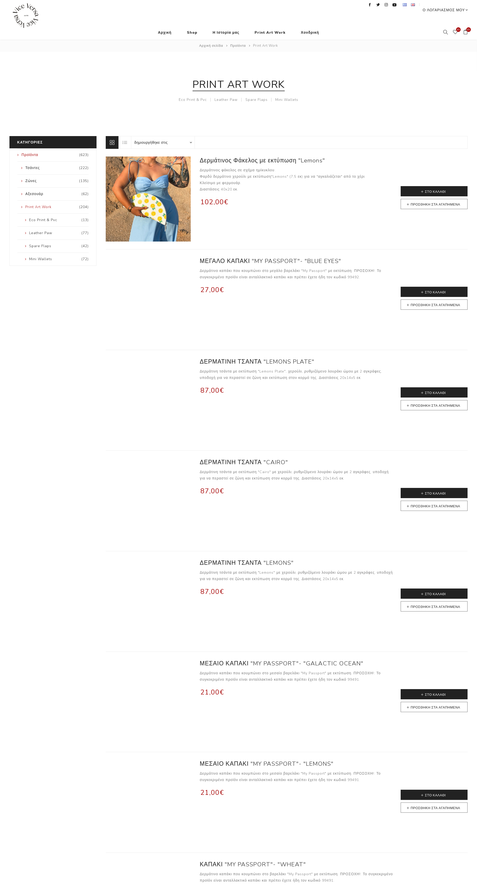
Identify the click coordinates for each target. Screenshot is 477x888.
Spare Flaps (256, 89)
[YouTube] (404, 5)
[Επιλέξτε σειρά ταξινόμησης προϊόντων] (163, 132)
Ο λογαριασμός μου (448, 5)
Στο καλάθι (435, 181)
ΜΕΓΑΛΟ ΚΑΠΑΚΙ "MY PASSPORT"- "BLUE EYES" (270, 251)
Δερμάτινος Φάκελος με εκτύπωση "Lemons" (262, 150)
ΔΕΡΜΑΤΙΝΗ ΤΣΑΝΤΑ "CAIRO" (244, 452)
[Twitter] (387, 5)
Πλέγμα (112, 132)
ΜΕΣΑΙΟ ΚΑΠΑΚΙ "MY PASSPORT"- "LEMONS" (266, 754)
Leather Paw (226, 89)
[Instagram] (395, 5)
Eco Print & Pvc (193, 89)
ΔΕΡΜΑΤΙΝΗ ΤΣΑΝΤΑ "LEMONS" (246, 553)
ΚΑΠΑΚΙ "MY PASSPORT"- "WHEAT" (253, 854)
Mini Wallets (286, 89)
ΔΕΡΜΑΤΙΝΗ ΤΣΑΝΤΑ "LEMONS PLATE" (257, 351)
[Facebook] (379, 5)
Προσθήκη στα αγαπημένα (435, 194)
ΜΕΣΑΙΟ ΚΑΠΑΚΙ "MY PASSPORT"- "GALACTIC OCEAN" (281, 653)
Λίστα (125, 132)
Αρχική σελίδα (211, 35)
